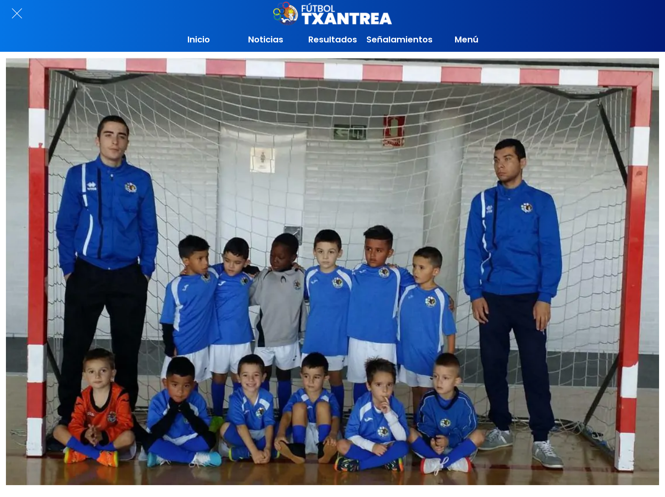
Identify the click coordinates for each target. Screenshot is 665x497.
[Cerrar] (17, 13)
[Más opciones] (466, 39)
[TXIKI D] (332, 271)
